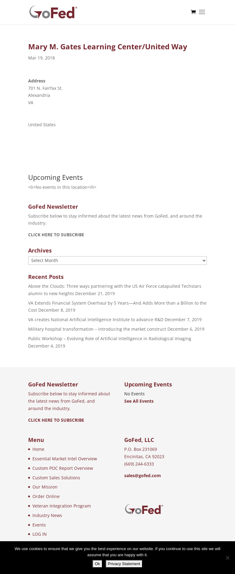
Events (39, 525)
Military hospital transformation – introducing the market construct (97, 329)
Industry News (47, 515)
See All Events (139, 401)
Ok (97, 563)
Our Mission (45, 487)
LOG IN (39, 534)
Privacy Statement (124, 563)
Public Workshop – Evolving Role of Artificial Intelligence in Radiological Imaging (109, 338)
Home (38, 449)
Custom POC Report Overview (62, 468)
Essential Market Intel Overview (64, 459)
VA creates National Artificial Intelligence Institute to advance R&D (95, 319)
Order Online (46, 496)
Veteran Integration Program (61, 506)
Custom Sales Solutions (56, 478)
